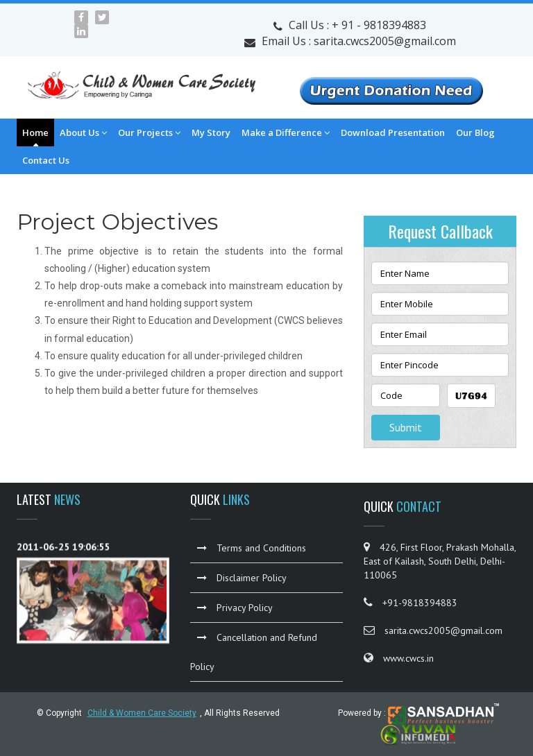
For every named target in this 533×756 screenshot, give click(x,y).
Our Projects (149, 132)
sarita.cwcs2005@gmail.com (385, 41)
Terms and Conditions (251, 548)
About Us (83, 132)
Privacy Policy (235, 607)
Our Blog (475, 132)
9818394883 (395, 25)
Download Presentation (393, 132)
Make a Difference (286, 132)
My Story (211, 132)
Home (35, 132)
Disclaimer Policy (242, 578)
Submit (405, 427)
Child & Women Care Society (141, 713)
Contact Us (45, 160)
